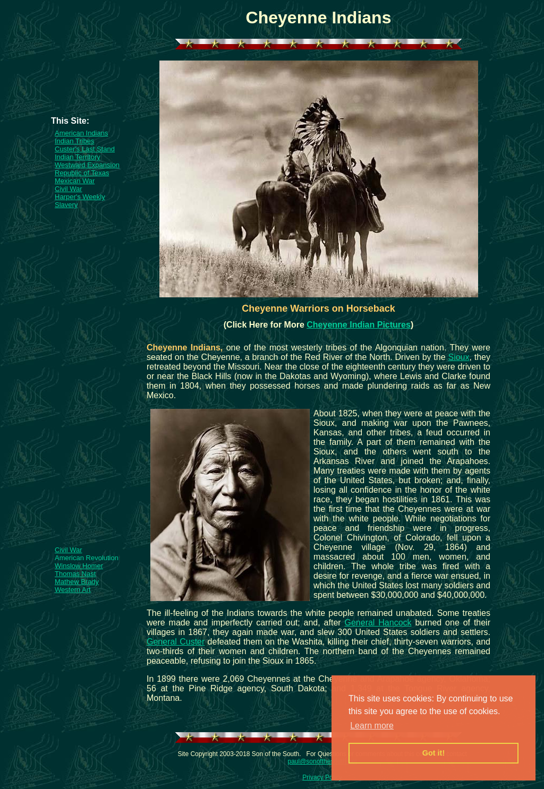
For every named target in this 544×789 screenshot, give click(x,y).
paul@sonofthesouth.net (321, 761)
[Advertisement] (92, 92)
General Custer (176, 641)
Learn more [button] (372, 725)
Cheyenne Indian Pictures (359, 324)
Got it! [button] (433, 753)
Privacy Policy (322, 777)
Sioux (458, 357)
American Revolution (86, 558)
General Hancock (377, 622)
